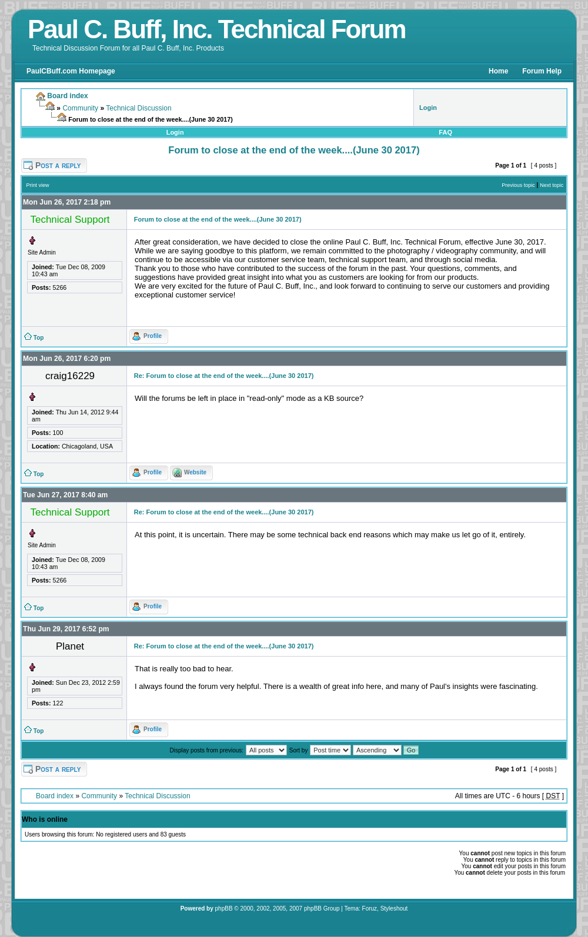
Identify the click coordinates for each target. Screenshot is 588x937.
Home (498, 71)
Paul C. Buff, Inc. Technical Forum (217, 29)
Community (80, 108)
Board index (55, 796)
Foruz (369, 908)
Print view (37, 185)
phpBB (224, 908)
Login (175, 132)
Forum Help (542, 71)
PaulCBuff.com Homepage (70, 71)
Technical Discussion (138, 108)
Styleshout (394, 908)
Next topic (551, 185)
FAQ (445, 132)
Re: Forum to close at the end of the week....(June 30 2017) (224, 375)
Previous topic (518, 185)
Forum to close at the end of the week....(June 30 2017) (293, 150)
